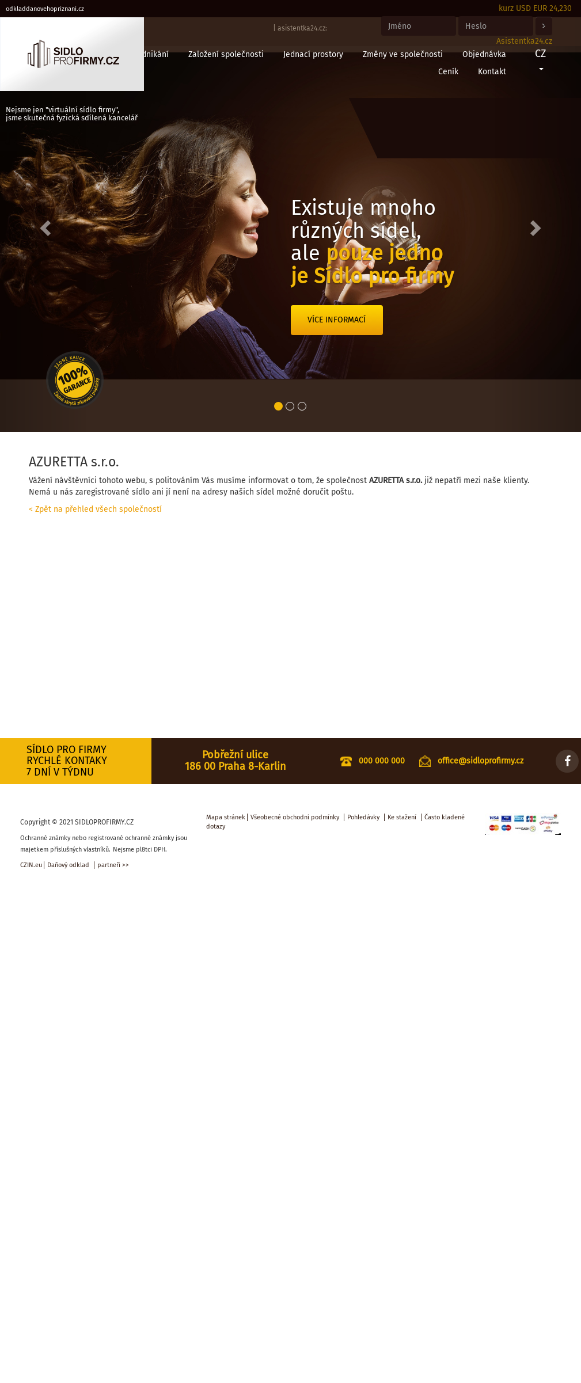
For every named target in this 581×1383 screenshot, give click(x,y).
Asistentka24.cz (524, 41)
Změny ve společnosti (403, 54)
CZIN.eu (31, 865)
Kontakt (492, 72)
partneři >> (113, 865)
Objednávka (484, 54)
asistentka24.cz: (302, 28)
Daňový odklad (68, 865)
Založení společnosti (226, 54)
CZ (540, 58)
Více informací (336, 320)
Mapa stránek (225, 817)
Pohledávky (363, 817)
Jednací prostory (313, 54)
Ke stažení (402, 817)
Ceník (448, 72)
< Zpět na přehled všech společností (95, 509)
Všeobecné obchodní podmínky (294, 817)
